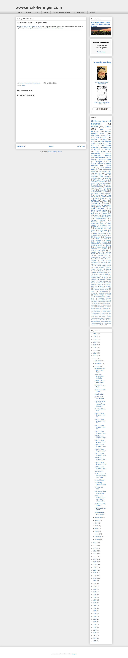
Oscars (93, 283)
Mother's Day (99, 195)
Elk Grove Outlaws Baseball (101, 209)
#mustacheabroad (101, 247)
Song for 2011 (99, 471)
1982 (95, 622)
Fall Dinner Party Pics (101, 207)
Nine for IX (106, 257)
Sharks (93, 291)
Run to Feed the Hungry (99, 191)
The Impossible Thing (101, 82)
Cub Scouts (101, 152)
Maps (98, 305)
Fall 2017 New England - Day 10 (100, 427)
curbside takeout (98, 220)
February (98, 536)
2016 (95, 543)
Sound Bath (101, 306)
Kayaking (104, 248)
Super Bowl (107, 213)
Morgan (99, 162)
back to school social (99, 272)
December (98, 361)
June (96, 526)
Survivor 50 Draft (80, 12)
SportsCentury (104, 291)
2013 (95, 551)
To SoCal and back (99, 488)
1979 (95, 630)
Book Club (94, 213)
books (108, 126)
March (97, 534)
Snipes (93, 306)
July (96, 523)
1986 (95, 619)
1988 (95, 616)
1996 (95, 597)
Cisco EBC (103, 230)
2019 (95, 353)
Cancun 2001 (96, 303)
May (96, 528)
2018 (95, 356)
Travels (46, 12)
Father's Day (95, 205)
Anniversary (95, 154)
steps (96, 215)
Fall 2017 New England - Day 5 (100, 450)
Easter (106, 203)
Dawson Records (106, 310)
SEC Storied (105, 305)
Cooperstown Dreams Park (101, 232)
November (98, 363)
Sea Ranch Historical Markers (101, 182)
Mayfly (93, 212)
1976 (95, 638)
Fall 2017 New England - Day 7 (100, 441)
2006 (95, 570)
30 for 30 (107, 135)
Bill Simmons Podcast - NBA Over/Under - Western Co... (100, 498)
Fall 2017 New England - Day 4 (100, 454)
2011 (95, 556)
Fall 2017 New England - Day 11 (100, 421)
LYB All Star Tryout (98, 250)
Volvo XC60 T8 (103, 212)
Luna (109, 271)
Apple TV (108, 178)
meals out (99, 308)
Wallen (100, 269)
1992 (95, 605)
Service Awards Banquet (104, 265)
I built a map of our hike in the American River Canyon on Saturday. (43, 28)
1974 (95, 641)
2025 (95, 336)
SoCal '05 (101, 319)
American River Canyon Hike (99, 513)
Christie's (94, 248)
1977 (95, 635)
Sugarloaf (103, 262)
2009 (95, 562)
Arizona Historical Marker (101, 274)
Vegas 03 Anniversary (104, 293)
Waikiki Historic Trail (99, 301)
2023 (95, 342)
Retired (92, 12)
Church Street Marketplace (99, 397)
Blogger (74, 654)
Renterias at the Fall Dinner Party (100, 370)
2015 (95, 545)
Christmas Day (95, 203)
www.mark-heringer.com (39, 7)
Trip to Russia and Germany (101, 234)
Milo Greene (101, 137)
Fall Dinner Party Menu (101, 222)
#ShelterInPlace (101, 218)
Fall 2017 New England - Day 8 (100, 436)
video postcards (95, 310)
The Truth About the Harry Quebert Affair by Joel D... (100, 403)
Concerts (104, 276)
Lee (92, 141)
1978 (95, 633)
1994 (95, 603)
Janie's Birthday (99, 480)
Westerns (108, 237)
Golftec (93, 305)
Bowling (102, 286)
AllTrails (97, 173)
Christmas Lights (97, 222)
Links (92, 298)
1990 (95, 611)
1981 (95, 624)
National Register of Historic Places (101, 142)
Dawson (108, 286)
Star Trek (100, 283)
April (96, 531)
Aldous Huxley (102, 103)
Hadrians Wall (96, 311)
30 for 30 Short (105, 160)
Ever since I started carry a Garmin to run (29, 26)
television (106, 308)
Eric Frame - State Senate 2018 (100, 492)
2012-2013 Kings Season (100, 390)
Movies (28, 12)
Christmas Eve (106, 197)
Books (37, 12)
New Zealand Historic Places (99, 289)
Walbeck (99, 323)
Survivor (108, 245)
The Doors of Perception (101, 102)
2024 (95, 339)
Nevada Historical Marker (101, 174)
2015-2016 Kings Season (100, 504)
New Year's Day (99, 233)
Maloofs (106, 277)
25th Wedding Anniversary (102, 227)
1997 (95, 594)
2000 (95, 586)
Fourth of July (99, 198)
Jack (107, 296)
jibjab (109, 262)
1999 (95, 589)
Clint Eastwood (96, 240)
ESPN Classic (105, 303)
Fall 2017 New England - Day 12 (100, 415)
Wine (92, 308)
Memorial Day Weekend (98, 279)
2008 (95, 564)
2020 (95, 350)
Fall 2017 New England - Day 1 (100, 467)
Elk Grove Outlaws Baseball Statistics (101, 164)
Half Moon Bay (97, 264)
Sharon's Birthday (96, 185)
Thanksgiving (95, 202)
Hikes (23, 85)
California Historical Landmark (101, 122)
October (97, 366)
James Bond (103, 190)
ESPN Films (101, 207)
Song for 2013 (99, 394)
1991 (95, 608)
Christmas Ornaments (98, 181)
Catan (105, 202)
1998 (95, 592)
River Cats (94, 259)
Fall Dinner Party (105, 171)
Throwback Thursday (101, 180)
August (97, 520)
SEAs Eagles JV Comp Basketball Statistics (101, 216)
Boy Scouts (94, 276)
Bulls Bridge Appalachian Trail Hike (99, 376)
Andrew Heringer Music (101, 132)
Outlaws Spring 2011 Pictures (101, 241)
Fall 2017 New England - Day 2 (100, 463)
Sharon (93, 319)
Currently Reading (102, 62)
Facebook (95, 131)
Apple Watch (101, 271)
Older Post (81, 146)
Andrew (108, 150)
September (98, 517)
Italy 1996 (104, 313)
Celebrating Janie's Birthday (100, 483)
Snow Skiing (104, 176)
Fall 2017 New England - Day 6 (100, 445)
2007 (95, 567)
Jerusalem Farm (95, 257)
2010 (95, 559)
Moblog (94, 139)
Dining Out (95, 135)
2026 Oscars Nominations (61, 12)
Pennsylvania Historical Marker (101, 244)
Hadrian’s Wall (100, 296)
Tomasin (93, 293)
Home (20, 12)
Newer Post (21, 146)
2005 (95, 573)
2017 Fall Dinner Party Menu (100, 381)
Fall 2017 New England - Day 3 (100, 458)
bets (109, 272)
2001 (95, 583)
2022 (95, 345)
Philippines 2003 (105, 225)
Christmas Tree (96, 178)
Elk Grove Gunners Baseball (101, 193)
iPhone (97, 238)
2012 (95, 553)
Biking (105, 238)
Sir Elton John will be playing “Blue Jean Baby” (100, 475)
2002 (95, 581)
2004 (95, 575)
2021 (95, 347)
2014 (95, 548)
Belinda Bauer (102, 83)
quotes (109, 301)
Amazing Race (103, 255)
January (97, 539)
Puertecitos (100, 318)
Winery (103, 324)
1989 (95, 613)
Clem (104, 200)
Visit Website (101, 52)
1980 (95, 627)
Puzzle (107, 318)
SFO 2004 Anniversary (104, 300)
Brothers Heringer (99, 295)
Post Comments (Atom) (55, 151)
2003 (95, 578)
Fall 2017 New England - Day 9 (100, 432)
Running (108, 156)
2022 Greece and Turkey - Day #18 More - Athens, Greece (100, 24)
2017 (95, 358)
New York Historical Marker (101, 288)
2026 (95, 334)
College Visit (95, 243)
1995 (95, 600)
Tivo (108, 306)
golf (101, 129)
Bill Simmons (95, 237)
